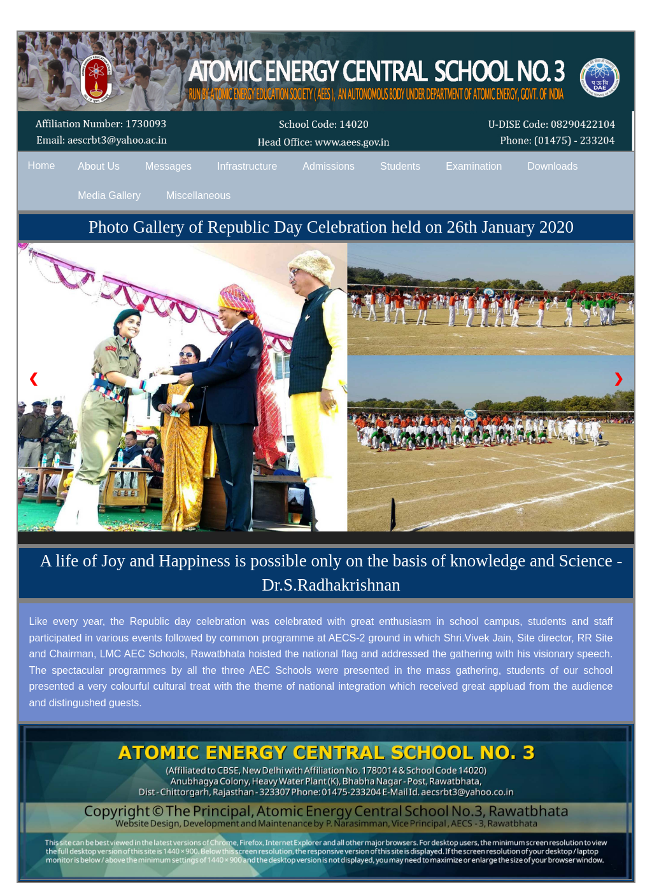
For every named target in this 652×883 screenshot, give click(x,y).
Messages (168, 166)
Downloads (552, 166)
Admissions (328, 166)
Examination (474, 166)
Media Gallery (109, 195)
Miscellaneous (198, 195)
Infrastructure (247, 166)
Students (400, 166)
